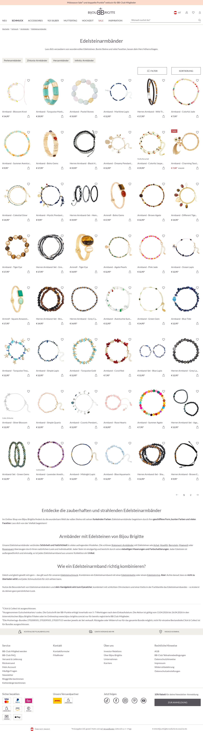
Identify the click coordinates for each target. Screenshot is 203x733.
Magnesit (183, 545)
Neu (4, 20)
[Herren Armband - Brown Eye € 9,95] (186, 461)
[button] (186, 12)
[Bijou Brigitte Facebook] (116, 700)
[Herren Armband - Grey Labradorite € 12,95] (186, 358)
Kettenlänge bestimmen (14, 682)
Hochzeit (87, 20)
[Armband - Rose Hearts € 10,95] (118, 409)
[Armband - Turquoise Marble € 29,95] (51, 98)
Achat (156, 545)
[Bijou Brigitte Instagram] (125, 700)
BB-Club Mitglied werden (14, 651)
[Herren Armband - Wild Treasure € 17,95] (152, 98)
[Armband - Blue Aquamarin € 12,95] (118, 461)
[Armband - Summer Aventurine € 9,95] (17, 150)
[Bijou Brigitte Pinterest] (134, 700)
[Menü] (152, 71)
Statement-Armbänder (123, 545)
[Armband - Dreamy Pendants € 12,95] (118, 150)
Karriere (108, 663)
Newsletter (7, 675)
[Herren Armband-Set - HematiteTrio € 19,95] (84, 202)
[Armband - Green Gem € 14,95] (152, 306)
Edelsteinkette (128, 575)
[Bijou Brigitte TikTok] (107, 700)
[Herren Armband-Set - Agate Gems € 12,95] (186, 409)
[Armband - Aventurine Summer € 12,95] (118, 306)
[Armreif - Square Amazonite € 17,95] (17, 306)
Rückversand (8, 663)
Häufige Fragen (9, 671)
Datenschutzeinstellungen (167, 671)
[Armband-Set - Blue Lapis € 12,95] (152, 358)
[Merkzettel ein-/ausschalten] (28, 80)
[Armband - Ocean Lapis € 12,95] (186, 254)
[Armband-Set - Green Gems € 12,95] (17, 461)
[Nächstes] (197, 495)
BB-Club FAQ (9, 655)
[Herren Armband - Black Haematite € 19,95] (84, 150)
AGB (157, 651)
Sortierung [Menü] (186, 70)
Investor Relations (113, 651)
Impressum (160, 663)
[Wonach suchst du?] (165, 20)
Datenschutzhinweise (165, 659)
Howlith (164, 545)
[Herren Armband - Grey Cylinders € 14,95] (84, 306)
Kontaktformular (61, 651)
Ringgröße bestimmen (13, 678)
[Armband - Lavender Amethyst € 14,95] (51, 461)
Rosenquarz (8, 549)
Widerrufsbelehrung (164, 667)
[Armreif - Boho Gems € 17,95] (118, 202)
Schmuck (17, 20)
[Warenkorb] (200, 12)
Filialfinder (58, 655)
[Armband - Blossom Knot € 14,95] (17, 98)
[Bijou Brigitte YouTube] (143, 700)
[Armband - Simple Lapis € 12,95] (51, 358)
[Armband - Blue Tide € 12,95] (186, 306)
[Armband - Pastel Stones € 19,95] (84, 98)
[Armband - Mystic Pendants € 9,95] (51, 202)
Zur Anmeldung (177, 702)
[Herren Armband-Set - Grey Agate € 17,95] (51, 254)
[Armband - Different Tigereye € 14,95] (186, 202)
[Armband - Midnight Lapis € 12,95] (84, 461)
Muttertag (70, 20)
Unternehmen (110, 659)
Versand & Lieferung (12, 659)
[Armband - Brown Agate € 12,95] (152, 202)
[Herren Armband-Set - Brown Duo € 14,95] (51, 306)
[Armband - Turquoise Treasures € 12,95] (17, 358)
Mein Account (9, 667)
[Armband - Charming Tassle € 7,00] (186, 150)
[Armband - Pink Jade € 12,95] (152, 254)
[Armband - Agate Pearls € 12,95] (118, 254)
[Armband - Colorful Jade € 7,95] (186, 98)
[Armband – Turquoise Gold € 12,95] (84, 358)
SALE (100, 20)
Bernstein (173, 545)
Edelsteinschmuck (69, 575)
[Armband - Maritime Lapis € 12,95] (118, 98)
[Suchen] (199, 20)
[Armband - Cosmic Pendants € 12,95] (84, 409)
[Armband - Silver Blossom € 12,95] (17, 409)
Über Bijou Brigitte (113, 655)
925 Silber (53, 20)
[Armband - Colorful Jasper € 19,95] (152, 150)
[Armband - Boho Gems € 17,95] (51, 150)
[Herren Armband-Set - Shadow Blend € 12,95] (152, 461)
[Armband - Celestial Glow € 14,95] (17, 202)
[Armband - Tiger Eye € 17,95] (17, 254)
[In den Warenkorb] (28, 116)
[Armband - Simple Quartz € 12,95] (51, 409)
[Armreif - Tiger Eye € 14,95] (84, 254)
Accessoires (35, 20)
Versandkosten (108, 729)
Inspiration (115, 20)
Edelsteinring (153, 575)
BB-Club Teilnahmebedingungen (170, 655)
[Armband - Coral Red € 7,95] (118, 358)
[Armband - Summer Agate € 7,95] (152, 409)
